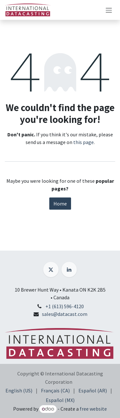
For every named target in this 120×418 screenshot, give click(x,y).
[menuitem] (18, 390)
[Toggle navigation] (108, 10)
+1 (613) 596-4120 (64, 306)
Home (60, 203)
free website (93, 409)
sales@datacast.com (64, 314)
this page (83, 142)
